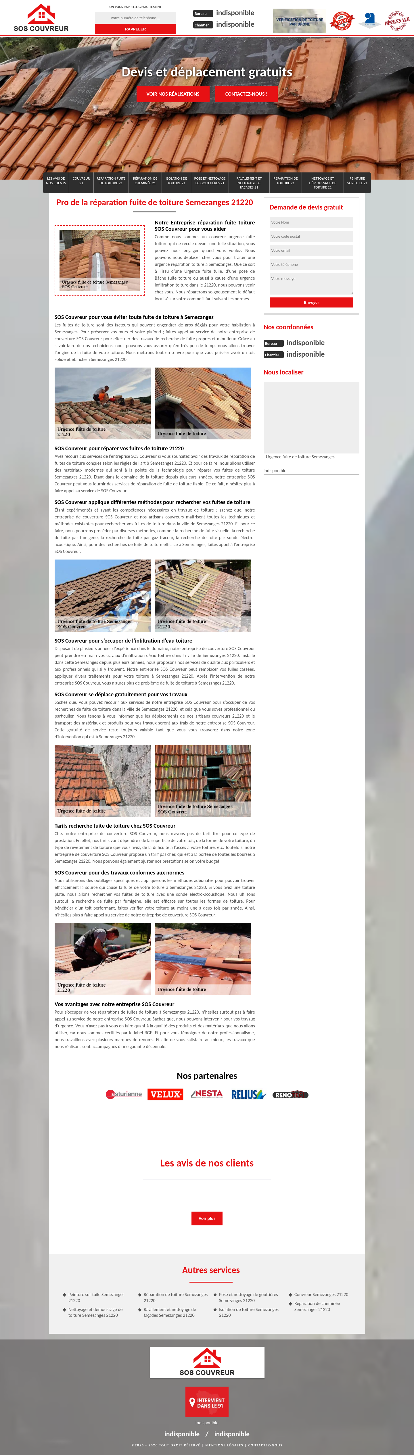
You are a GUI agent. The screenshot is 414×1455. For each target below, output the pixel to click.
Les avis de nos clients (56, 180)
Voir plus (207, 1218)
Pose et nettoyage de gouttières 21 (209, 180)
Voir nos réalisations (173, 94)
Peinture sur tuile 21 (357, 180)
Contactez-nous (265, 1445)
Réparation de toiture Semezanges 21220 (176, 1297)
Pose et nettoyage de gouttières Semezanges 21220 (248, 1297)
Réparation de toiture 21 (285, 180)
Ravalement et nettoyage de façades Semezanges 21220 (170, 1312)
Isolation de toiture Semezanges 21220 (249, 1312)
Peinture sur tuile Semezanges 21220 (96, 1297)
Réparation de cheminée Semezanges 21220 (317, 1306)
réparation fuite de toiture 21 (111, 180)
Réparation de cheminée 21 (145, 180)
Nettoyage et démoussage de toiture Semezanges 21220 (95, 1312)
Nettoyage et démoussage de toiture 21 (322, 182)
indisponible (235, 12)
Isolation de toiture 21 (176, 180)
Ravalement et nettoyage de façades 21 (249, 182)
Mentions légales (225, 1445)
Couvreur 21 (81, 180)
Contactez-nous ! (246, 94)
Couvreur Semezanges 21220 (321, 1294)
